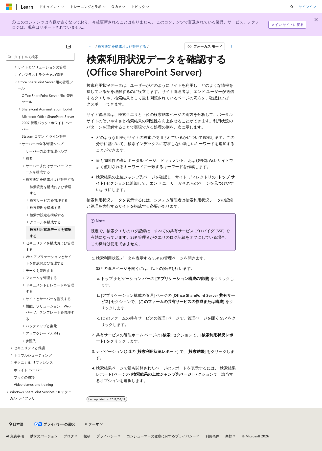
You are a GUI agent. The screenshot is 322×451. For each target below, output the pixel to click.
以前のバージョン (44, 436)
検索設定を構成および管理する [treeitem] (50, 189)
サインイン (307, 6)
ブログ (69, 436)
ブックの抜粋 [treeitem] (24, 377)
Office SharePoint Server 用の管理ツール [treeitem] (47, 98)
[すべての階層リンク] (91, 46)
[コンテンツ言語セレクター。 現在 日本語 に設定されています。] (16, 424)
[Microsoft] (9, 6)
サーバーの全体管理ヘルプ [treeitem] (46, 151)
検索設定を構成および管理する (122, 46)
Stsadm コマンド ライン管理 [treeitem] (44, 136)
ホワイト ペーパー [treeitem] (28, 369)
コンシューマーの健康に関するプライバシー (161, 436)
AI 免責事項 (15, 436)
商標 (228, 436)
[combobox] (40, 57)
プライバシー (106, 436)
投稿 (87, 436)
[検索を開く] (292, 6)
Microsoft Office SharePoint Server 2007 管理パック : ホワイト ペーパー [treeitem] (48, 122)
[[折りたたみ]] (68, 46)
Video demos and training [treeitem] (33, 384)
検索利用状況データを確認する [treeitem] (50, 232)
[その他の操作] (231, 46)
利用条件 (212, 436)
